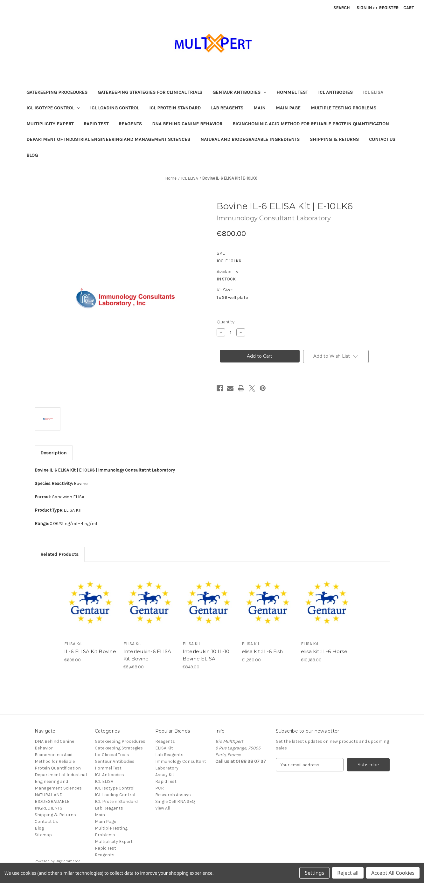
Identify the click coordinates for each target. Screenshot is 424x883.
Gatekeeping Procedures (56, 92)
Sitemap (43, 835)
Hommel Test (292, 92)
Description (53, 453)
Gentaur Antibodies (239, 92)
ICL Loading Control (114, 108)
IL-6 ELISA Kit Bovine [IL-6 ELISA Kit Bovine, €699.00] (90, 651)
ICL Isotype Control (53, 108)
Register (389, 7)
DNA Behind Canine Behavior (187, 124)
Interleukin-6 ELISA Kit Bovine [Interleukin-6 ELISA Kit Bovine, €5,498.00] (147, 655)
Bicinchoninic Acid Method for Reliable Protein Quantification (311, 124)
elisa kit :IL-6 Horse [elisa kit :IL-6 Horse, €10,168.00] (324, 651)
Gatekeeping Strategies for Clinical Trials (150, 92)
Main (260, 108)
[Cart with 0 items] (408, 8)
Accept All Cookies (392, 872)
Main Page (288, 108)
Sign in (364, 7)
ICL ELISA (373, 92)
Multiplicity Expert (49, 124)
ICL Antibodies (335, 92)
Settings (314, 872)
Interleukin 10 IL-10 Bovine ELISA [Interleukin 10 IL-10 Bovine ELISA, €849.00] (206, 655)
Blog (32, 155)
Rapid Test (96, 124)
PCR (159, 788)
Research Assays (173, 794)
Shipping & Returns (334, 139)
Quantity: (226, 321)
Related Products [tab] (59, 554)
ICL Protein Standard (175, 108)
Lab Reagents (227, 108)
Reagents (130, 124)
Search (341, 7)
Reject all (347, 872)
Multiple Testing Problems (343, 108)
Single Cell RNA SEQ (175, 801)
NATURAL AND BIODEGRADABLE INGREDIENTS (250, 139)
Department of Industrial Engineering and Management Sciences (108, 139)
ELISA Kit (164, 748)
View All (162, 808)
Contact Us (382, 139)
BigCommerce (68, 861)
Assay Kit (164, 774)
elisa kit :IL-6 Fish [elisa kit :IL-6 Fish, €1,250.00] (262, 651)
